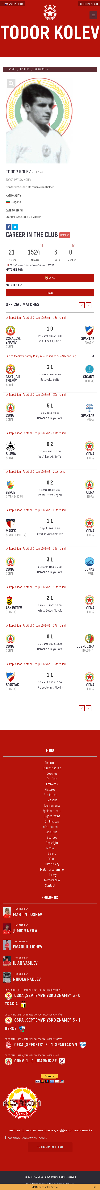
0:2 (50, 444)
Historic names (89, 3)
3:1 (50, 367)
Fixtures (50, 789)
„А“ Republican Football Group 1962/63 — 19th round (36, 549)
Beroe (10, 1028)
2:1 (50, 598)
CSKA (50, 278)
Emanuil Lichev (27, 947)
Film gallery (52, 864)
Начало (11, 69)
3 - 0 (76, 995)
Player (50, 292)
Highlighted (50, 897)
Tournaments (52, 805)
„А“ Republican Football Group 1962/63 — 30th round (36, 395)
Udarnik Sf (46, 1061)
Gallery (52, 853)
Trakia (11, 1004)
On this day (52, 821)
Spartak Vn (66, 1044)
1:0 (50, 328)
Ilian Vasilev (25, 963)
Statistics (50, 795)
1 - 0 (30, 1061)
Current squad (52, 768)
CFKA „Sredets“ (29, 1044)
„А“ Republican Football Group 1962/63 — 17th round (36, 626)
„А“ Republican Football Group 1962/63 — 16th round (36, 664)
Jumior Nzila (25, 931)
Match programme (52, 869)
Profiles (24, 69)
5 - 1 (76, 1020)
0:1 (50, 636)
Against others (52, 811)
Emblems (52, 784)
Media (50, 848)
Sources (52, 837)
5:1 (50, 405)
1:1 (50, 521)
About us (51, 832)
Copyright (52, 843)
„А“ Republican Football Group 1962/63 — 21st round (35, 472)
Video (51, 859)
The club (50, 763)
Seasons (52, 800)
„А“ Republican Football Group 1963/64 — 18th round (36, 318)
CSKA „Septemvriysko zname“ (42, 995)
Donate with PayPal (45, 1186)
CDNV (19, 1061)
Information (50, 827)
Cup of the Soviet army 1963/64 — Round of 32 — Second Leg (41, 356)
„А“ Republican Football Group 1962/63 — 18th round (36, 587)
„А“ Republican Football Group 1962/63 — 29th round (36, 433)
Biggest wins (52, 816)
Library (52, 875)
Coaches (52, 773)
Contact (50, 885)
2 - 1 (49, 1044)
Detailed (64, 235)
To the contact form (50, 1147)
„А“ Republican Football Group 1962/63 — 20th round (36, 510)
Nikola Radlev (27, 979)
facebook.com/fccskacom (27, 1137)
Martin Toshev (27, 914)
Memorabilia (52, 880)
